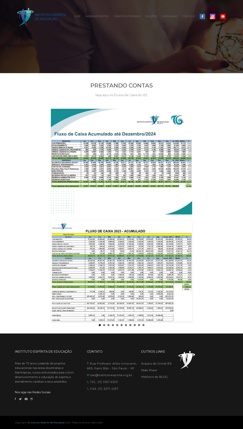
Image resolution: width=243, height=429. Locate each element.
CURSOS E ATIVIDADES (126, 16)
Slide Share (149, 370)
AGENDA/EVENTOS (97, 16)
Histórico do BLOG (154, 377)
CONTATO (188, 16)
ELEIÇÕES (151, 16)
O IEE (77, 16)
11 (143, 325)
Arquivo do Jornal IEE (156, 363)
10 (139, 325)
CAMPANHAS (169, 16)
